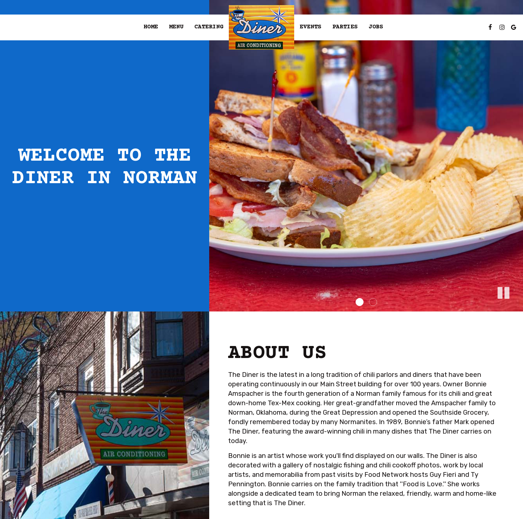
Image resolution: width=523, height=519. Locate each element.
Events (310, 27)
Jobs (376, 27)
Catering (208, 27)
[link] (261, 27)
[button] (503, 291)
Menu (176, 27)
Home (150, 27)
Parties (345, 27)
